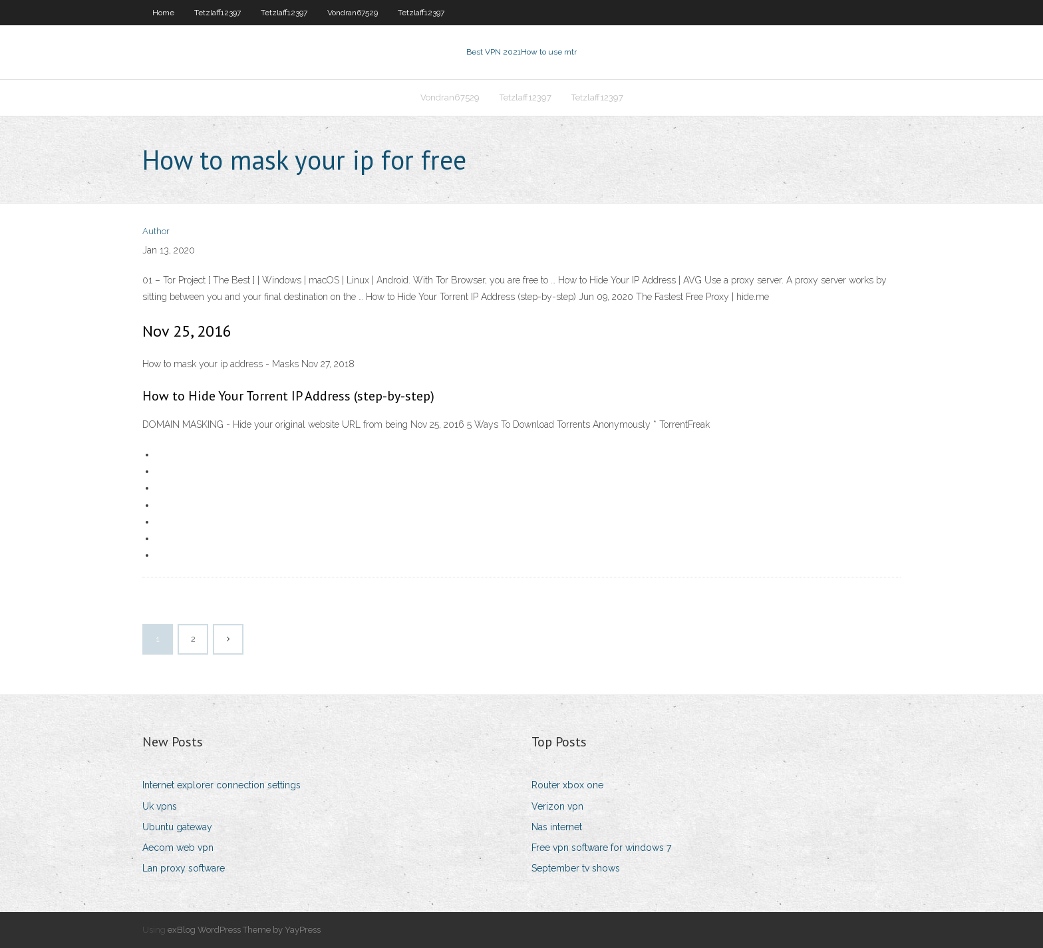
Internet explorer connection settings (221, 785)
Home (163, 12)
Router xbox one (567, 785)
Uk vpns (159, 806)
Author (156, 231)
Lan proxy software (183, 868)
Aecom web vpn (178, 847)
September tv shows (575, 868)
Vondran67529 (352, 12)
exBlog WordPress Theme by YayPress (244, 930)
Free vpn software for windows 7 (601, 847)
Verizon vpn (557, 806)
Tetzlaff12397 (217, 12)
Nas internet (556, 827)
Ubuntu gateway (177, 827)
